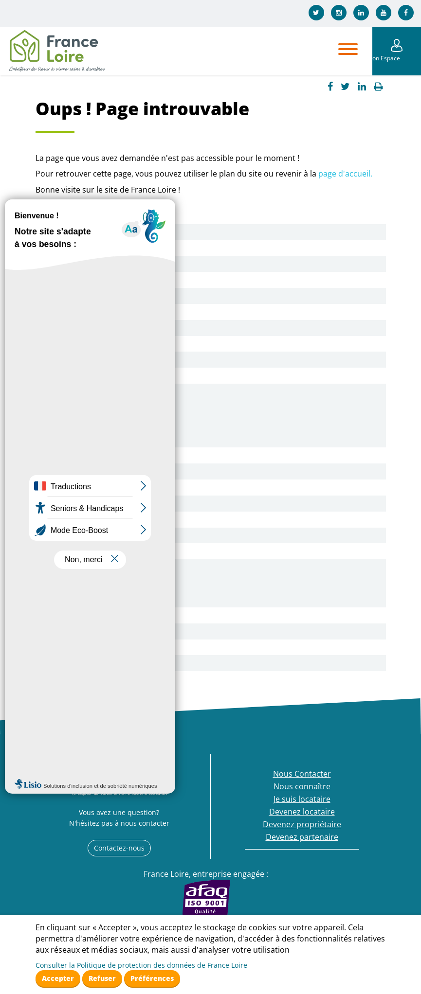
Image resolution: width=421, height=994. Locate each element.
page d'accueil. (345, 173)
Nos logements (78, 295)
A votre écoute (77, 407)
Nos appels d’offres (86, 662)
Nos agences (74, 279)
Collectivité (71, 631)
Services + (69, 343)
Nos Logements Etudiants (98, 519)
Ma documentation (86, 423)
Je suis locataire (79, 391)
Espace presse (77, 375)
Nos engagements (84, 311)
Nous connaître (79, 247)
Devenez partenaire (87, 615)
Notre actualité (78, 359)
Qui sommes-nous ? (87, 263)
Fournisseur (73, 647)
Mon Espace (396, 58)
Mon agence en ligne (88, 439)
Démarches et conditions (97, 503)
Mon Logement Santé (90, 327)
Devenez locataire (83, 455)
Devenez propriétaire (90, 567)
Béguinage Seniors (85, 535)
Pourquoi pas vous (85, 487)
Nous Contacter (80, 232)
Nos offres (70, 471)
